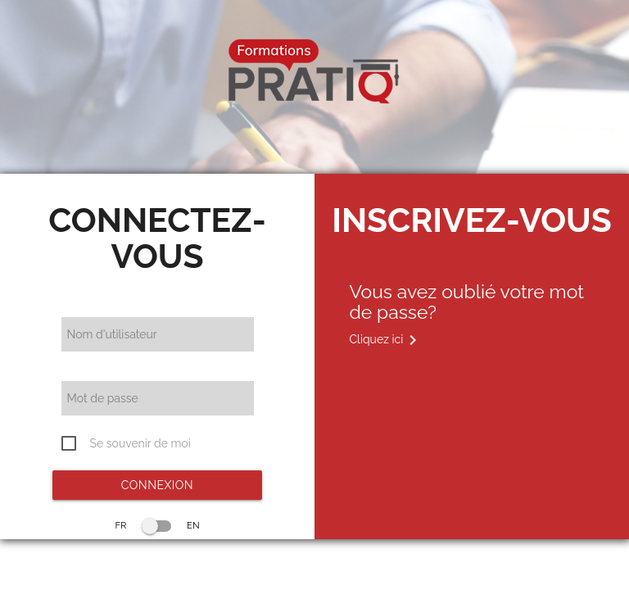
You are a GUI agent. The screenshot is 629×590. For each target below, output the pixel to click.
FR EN (157, 525)
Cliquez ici (386, 340)
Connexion (157, 485)
